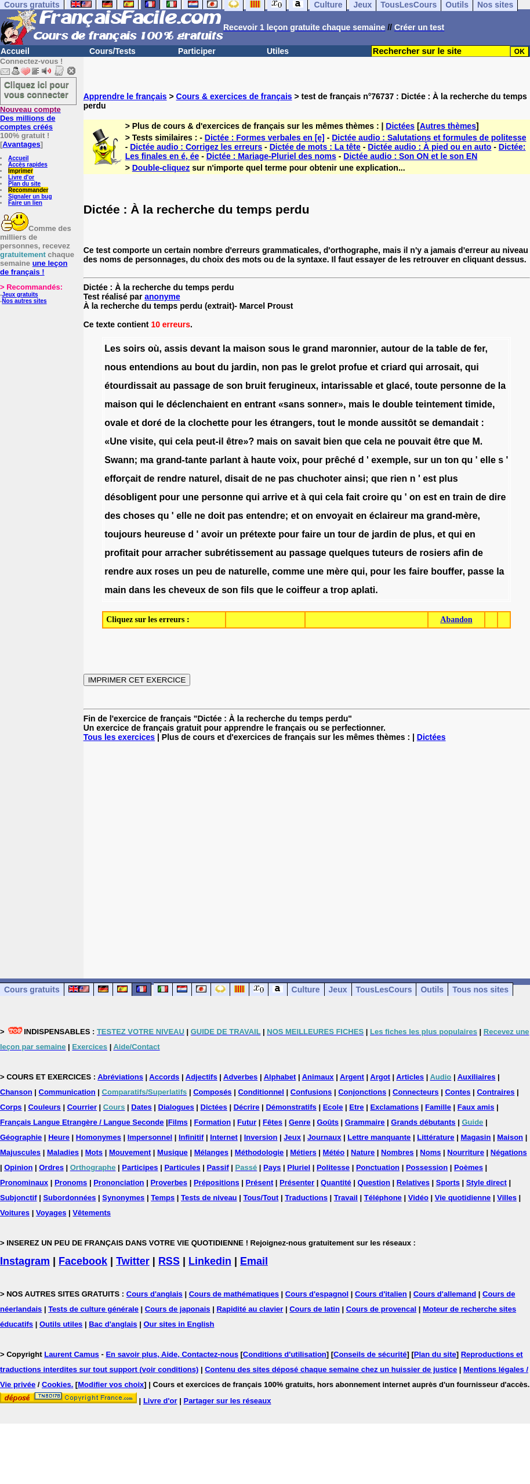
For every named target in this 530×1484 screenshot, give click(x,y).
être (442, 441)
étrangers (291, 423)
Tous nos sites (480, 989)
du (223, 367)
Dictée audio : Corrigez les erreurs (196, 146)
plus (448, 478)
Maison (510, 1137)
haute (263, 460)
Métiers (303, 1152)
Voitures (15, 1212)
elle (488, 460)
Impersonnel (150, 1137)
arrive (275, 497)
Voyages (51, 1212)
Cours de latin (314, 1309)
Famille (438, 1107)
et (374, 367)
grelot (323, 367)
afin (461, 553)
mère (337, 571)
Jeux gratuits (20, 294)
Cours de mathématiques (234, 1294)
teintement (439, 404)
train (463, 497)
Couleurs (44, 1107)
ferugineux (292, 386)
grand (315, 348)
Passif (217, 1167)
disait (236, 478)
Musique (172, 1152)
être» (237, 441)
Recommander (28, 190)
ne (389, 441)
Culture (306, 989)
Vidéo (418, 1197)
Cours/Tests (112, 51)
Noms (430, 1152)
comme (288, 571)
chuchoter (319, 478)
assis (175, 348)
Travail (346, 1197)
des (112, 516)
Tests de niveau (209, 1197)
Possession (427, 1167)
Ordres (51, 1167)
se (424, 423)
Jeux (338, 989)
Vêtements (91, 1212)
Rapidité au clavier (249, 1309)
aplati (363, 590)
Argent (352, 1077)
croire (375, 497)
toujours (122, 534)
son (234, 386)
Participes (140, 1167)
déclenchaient (197, 404)
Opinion (18, 1167)
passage (191, 386)
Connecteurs (415, 1092)
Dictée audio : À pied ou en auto (429, 146)
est (429, 478)
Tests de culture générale (93, 1309)
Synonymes (123, 1197)
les (261, 423)
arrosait (443, 367)
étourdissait (130, 386)
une (190, 497)
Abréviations (120, 1077)
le (296, 348)
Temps (163, 1197)
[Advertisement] (307, 851)
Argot (380, 1077)
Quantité (336, 1182)
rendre (171, 478)
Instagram (25, 1261)
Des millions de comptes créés (30, 118)
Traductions (306, 1197)
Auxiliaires (477, 1077)
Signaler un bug (30, 196)
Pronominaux (24, 1182)
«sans (291, 404)
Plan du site (24, 183)
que (353, 441)
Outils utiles (60, 1324)
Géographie (21, 1137)
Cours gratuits (32, 989)
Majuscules (20, 1152)
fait (353, 497)
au (187, 367)
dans (139, 590)
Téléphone (383, 1197)
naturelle (247, 571)
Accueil (15, 51)
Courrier (82, 1107)
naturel (203, 478)
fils (247, 590)
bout (205, 367)
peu (204, 571)
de (417, 348)
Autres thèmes (448, 126)
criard (393, 367)
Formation (212, 1122)
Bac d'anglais (113, 1324)
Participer (197, 51)
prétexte (257, 534)
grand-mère (452, 516)
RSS (169, 1261)
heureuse (165, 534)
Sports (448, 1182)
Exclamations (394, 1107)
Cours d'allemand (445, 1294)
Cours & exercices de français (234, 96)
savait (308, 441)
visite (142, 441)
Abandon (456, 619)
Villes (507, 1197)
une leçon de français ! (33, 267)
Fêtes (272, 1122)
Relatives (413, 1182)
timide (478, 404)
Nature (363, 1152)
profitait (121, 553)
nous (115, 367)
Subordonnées (69, 1197)
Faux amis (476, 1107)
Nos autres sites (24, 301)
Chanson (16, 1092)
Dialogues (176, 1107)
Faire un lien (25, 203)
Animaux (318, 1077)
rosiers (435, 553)
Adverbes (240, 1077)
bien (332, 441)
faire (311, 534)
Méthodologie (259, 1152)
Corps (11, 1107)
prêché (340, 460)
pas (289, 367)
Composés (212, 1092)
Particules (182, 1167)
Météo (334, 1152)
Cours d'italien (381, 1294)
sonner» (325, 404)
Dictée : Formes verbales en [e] (265, 137)
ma (147, 460)
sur (420, 460)
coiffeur (303, 590)
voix (287, 460)
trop (340, 590)
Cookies (56, 1384)
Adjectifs (201, 1077)
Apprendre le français (125, 96)
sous (278, 348)
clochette (208, 423)
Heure (59, 1137)
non (270, 367)
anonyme (162, 296)
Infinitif (191, 1137)
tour (346, 534)
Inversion (261, 1137)
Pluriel (298, 1167)
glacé (398, 386)
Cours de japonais (177, 1309)
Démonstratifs (291, 1107)
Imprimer (20, 171)
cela (184, 441)
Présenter (296, 1182)
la (226, 348)
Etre (356, 1107)
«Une (115, 441)
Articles (410, 1077)
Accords (164, 1077)
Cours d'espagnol (317, 1294)
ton (452, 460)
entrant (259, 404)
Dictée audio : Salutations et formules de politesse (429, 137)
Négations (509, 1152)
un (436, 460)
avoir (212, 534)
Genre (300, 1122)
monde (363, 423)
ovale (116, 423)
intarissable (347, 386)
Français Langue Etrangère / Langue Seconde (82, 1122)
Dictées (400, 126)
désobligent (130, 497)
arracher (183, 553)
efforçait (122, 478)
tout (326, 423)
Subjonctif (18, 1197)
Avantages (21, 144)
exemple (389, 460)
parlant (225, 460)
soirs (134, 348)
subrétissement (239, 553)
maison (249, 348)
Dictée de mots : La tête (315, 146)
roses (167, 571)
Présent (260, 1182)
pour (241, 423)
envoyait (334, 516)
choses (139, 516)
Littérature (435, 1137)
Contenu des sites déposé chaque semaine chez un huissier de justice (331, 1369)
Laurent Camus (71, 1354)
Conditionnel (261, 1092)
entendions (154, 367)
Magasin (475, 1137)
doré (151, 423)
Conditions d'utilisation (284, 1354)
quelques (349, 553)
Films (178, 1122)
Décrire (247, 1107)
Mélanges (211, 1152)
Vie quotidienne (463, 1197)
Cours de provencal (381, 1309)
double (398, 404)
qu (467, 460)
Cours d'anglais (154, 1294)
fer (479, 348)
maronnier (353, 348)
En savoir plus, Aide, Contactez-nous (172, 1354)
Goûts (328, 1122)
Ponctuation (378, 1167)
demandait (455, 423)
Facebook (83, 1261)
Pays (272, 1167)
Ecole (333, 1107)
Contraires (495, 1092)
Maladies (63, 1152)
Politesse (333, 1167)
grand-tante (181, 460)
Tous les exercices (119, 737)
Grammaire (365, 1122)
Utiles (278, 51)
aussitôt (398, 423)
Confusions (311, 1092)
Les (112, 348)
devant (205, 348)
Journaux (324, 1137)
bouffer (446, 571)
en (236, 404)
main (115, 590)
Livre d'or (21, 177)
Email (254, 1261)
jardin (244, 367)
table (447, 348)
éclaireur (388, 516)
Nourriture (465, 1152)
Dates (141, 1107)
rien (398, 478)
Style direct (486, 1182)
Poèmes (468, 1167)
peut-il (210, 441)
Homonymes (98, 1137)
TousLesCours (384, 989)
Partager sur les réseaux (227, 1400)
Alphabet (280, 1077)
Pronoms (71, 1182)
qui (416, 367)
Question (374, 1182)
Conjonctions (362, 1092)
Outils (432, 989)
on (286, 441)
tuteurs (388, 553)
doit (216, 516)
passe (480, 571)
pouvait (414, 441)
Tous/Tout (260, 1197)
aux (144, 571)
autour (395, 348)
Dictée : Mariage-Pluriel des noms (271, 156)
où (153, 348)
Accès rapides (28, 164)
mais (359, 404)
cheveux (187, 590)
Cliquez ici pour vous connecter (36, 89)
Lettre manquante (379, 1137)
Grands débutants (423, 1122)
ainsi (354, 478)
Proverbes (168, 1182)
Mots (94, 1152)
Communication (67, 1092)
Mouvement (130, 1152)
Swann (119, 460)
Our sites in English (178, 1324)
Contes (457, 1092)
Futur (246, 1122)
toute (426, 386)
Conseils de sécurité (369, 1354)
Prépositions (216, 1182)
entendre (265, 516)
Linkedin (209, 1261)
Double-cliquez (161, 167)
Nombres (397, 1152)
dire (497, 497)
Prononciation (118, 1182)
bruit (255, 386)
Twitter (133, 1261)
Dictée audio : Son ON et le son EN (410, 156)
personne (461, 386)
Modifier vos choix (111, 1384)
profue (353, 367)
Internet (224, 1137)
